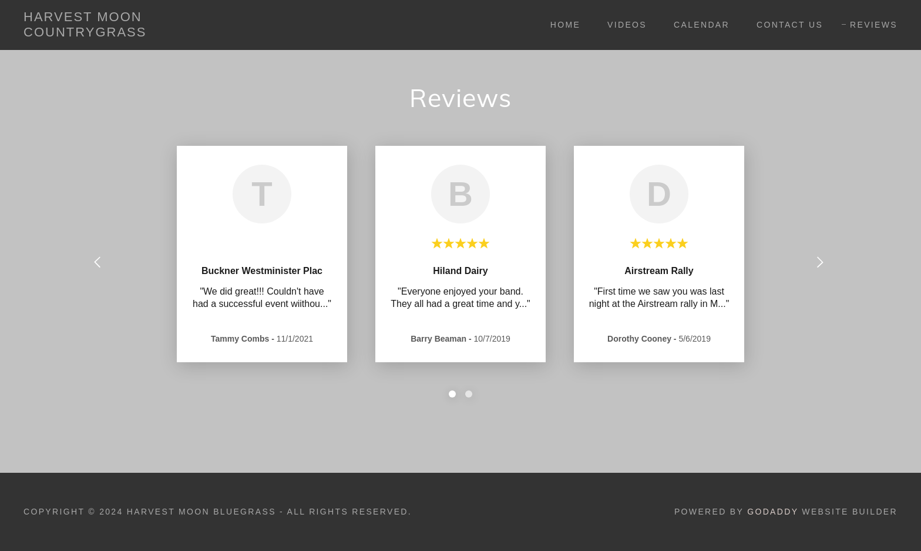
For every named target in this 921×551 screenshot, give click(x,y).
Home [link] (565, 24)
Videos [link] (627, 24)
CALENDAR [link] (702, 24)
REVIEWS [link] (874, 24)
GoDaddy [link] (772, 511)
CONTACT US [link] (790, 24)
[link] (145, 33)
